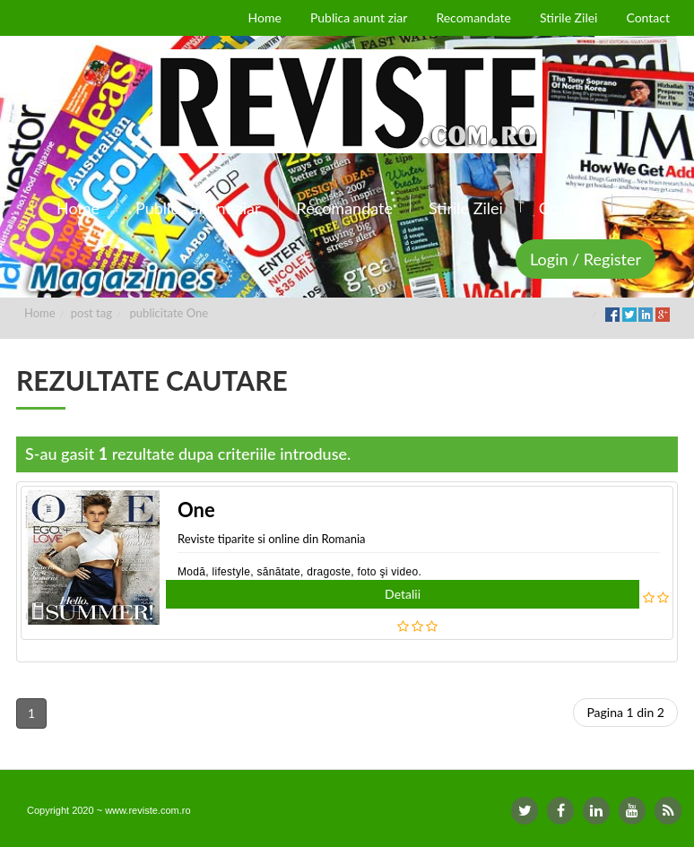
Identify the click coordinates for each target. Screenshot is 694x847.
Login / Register (585, 259)
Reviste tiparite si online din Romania (272, 539)
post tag (91, 313)
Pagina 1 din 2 (625, 712)
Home (40, 313)
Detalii (403, 593)
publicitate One (169, 313)
